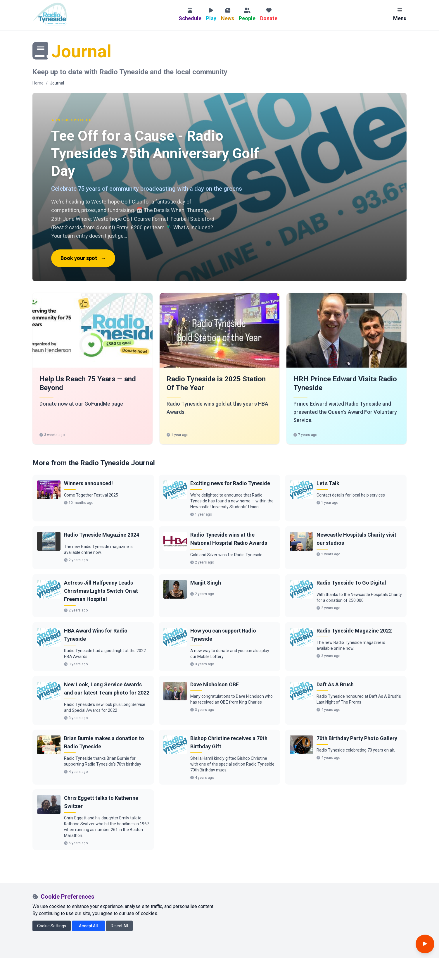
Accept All (88, 925)
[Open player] (425, 944)
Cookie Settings (51, 925)
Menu (400, 14)
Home (38, 83)
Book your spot (83, 258)
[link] (92, 368)
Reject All (119, 925)
